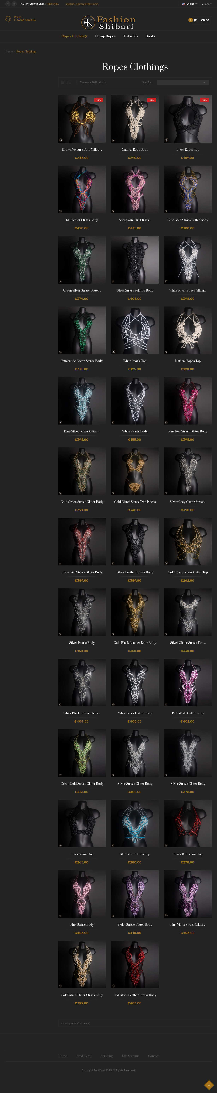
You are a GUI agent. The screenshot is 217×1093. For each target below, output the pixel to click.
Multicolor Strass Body (82, 220)
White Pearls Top (135, 361)
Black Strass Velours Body (135, 291)
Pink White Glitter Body (188, 713)
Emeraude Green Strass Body (82, 361)
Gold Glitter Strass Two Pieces (135, 502)
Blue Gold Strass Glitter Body (188, 220)
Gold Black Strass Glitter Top (188, 572)
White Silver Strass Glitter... (187, 291)
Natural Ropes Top (188, 361)
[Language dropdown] (190, 4)
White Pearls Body (135, 432)
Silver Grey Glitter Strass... (188, 502)
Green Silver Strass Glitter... (82, 291)
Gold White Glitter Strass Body (82, 995)
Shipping (107, 1056)
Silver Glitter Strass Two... (188, 643)
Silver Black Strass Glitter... (81, 713)
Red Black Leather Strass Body (135, 995)
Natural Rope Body (135, 150)
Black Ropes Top (187, 150)
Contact (153, 1056)
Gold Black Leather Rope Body (135, 643)
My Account (130, 1056)
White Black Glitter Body (135, 713)
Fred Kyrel (83, 1056)
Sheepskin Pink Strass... (135, 220)
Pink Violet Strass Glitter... (188, 925)
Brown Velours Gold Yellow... (82, 150)
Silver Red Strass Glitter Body (82, 572)
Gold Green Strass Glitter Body (82, 502)
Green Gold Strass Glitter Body (82, 784)
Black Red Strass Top (188, 854)
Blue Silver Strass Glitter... (82, 432)
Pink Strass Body (82, 925)
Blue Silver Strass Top (135, 854)
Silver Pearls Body (82, 643)
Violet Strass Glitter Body (135, 925)
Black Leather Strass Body (135, 572)
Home (62, 1056)
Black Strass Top (82, 854)
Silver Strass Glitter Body (135, 784)
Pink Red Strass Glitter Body (187, 432)
